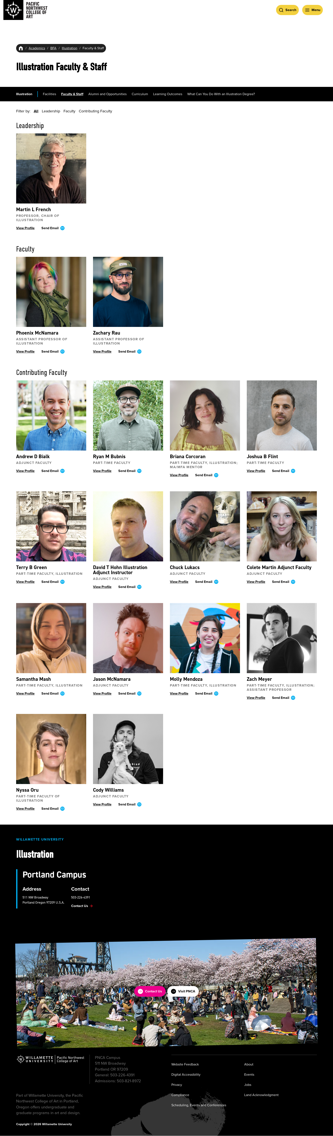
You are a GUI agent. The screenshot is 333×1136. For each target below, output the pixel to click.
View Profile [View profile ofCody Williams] (102, 804)
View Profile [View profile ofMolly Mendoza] (179, 693)
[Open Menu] (312, 10)
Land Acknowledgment (261, 1094)
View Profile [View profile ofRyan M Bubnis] (102, 470)
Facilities (49, 94)
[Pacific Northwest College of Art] (25, 10)
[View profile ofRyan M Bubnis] (128, 415)
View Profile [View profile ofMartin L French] (25, 228)
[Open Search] (287, 10)
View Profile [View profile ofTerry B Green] (25, 581)
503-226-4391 (80, 897)
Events (249, 1074)
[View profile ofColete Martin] (282, 526)
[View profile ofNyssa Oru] (51, 749)
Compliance (180, 1094)
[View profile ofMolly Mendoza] (205, 638)
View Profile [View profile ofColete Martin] (256, 581)
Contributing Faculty (95, 111)
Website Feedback (185, 1064)
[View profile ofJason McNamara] (128, 638)
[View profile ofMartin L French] (51, 168)
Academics (37, 48)
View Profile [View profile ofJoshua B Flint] (256, 470)
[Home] (20, 48)
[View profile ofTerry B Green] (51, 526)
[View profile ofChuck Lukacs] (205, 526)
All (36, 111)
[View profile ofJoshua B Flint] (282, 415)
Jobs (247, 1084)
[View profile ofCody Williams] (128, 749)
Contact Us (150, 991)
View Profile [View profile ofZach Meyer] (256, 697)
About (248, 1064)
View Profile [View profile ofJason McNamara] (102, 693)
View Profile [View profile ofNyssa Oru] (25, 808)
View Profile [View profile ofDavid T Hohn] (102, 586)
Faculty (69, 111)
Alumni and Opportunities (107, 94)
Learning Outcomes (167, 94)
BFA (53, 48)
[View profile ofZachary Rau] (128, 292)
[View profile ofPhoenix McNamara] (51, 292)
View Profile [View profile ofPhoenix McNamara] (25, 351)
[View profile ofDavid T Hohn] (128, 526)
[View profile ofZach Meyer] (282, 638)
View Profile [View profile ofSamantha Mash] (25, 693)
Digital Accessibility (185, 1074)
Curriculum (140, 94)
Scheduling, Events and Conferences (198, 1105)
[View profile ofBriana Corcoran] (205, 415)
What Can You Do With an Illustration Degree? (221, 94)
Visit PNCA (183, 991)
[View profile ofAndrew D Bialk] (51, 415)
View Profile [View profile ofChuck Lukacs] (179, 581)
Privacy (176, 1084)
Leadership (51, 111)
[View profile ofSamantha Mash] (51, 638)
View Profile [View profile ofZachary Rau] (102, 351)
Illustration (69, 48)
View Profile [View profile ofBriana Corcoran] (179, 474)
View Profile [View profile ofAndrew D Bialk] (25, 470)
